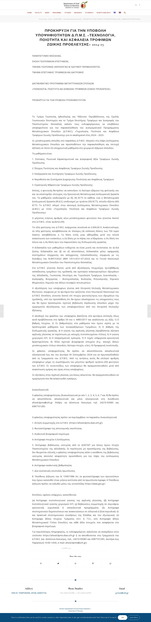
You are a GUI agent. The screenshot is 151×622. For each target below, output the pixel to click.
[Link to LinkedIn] (136, 5)
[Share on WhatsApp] (75, 563)
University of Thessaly (75, 611)
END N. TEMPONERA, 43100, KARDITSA (29, 593)
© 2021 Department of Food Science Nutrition (75, 609)
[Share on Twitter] (58, 563)
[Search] (124, 13)
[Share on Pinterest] (92, 563)
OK (123, 617)
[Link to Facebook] (139, 5)
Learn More (134, 617)
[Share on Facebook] (41, 563)
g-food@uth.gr (122, 593)
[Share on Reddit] (110, 563)
